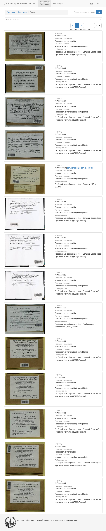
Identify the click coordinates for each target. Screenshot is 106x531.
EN (98, 3)
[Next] (81, 25)
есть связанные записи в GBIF (80, 168)
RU (91, 3)
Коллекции (58, 3)
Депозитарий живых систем (20, 3)
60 (98, 25)
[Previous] (72, 25)
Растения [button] (44, 4)
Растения (11, 12)
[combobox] (53, 19)
